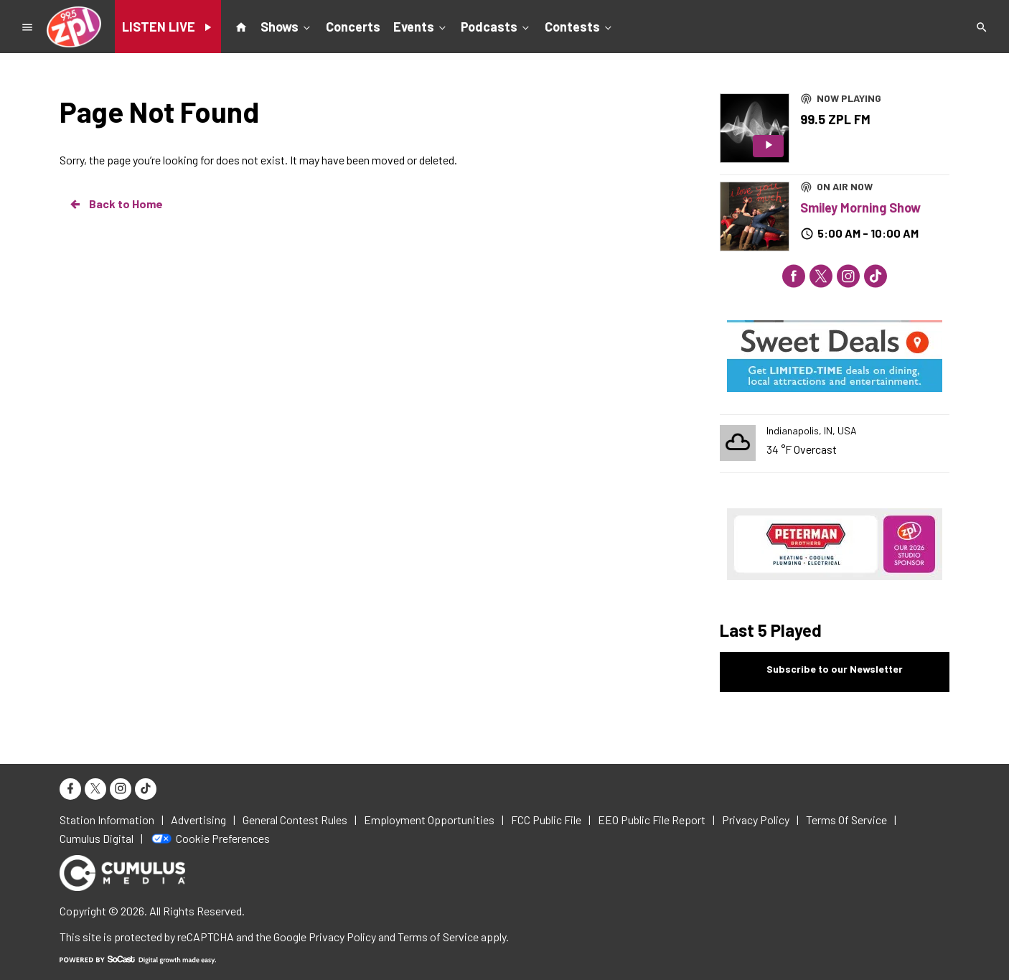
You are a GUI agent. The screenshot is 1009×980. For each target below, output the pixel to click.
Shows (287, 25)
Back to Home (115, 204)
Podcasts (496, 25)
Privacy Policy (342, 936)
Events (421, 25)
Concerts (353, 26)
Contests (579, 25)
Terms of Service (438, 936)
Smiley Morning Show (860, 207)
